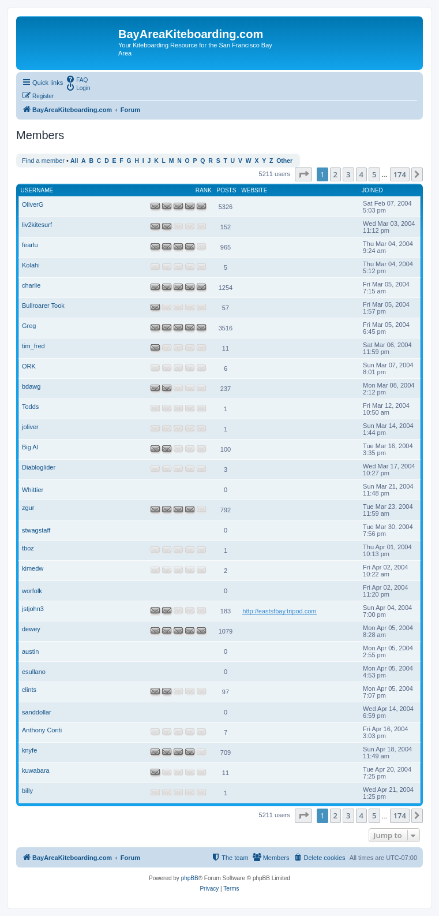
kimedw (32, 568)
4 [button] (361, 174)
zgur (28, 507)
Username (37, 190)
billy (27, 790)
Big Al (30, 447)
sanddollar (36, 712)
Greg (29, 325)
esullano (34, 671)
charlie (31, 285)
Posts (227, 190)
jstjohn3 (33, 608)
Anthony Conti (42, 730)
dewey (31, 628)
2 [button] (335, 174)
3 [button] (348, 174)
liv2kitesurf (37, 224)
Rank (204, 190)
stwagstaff (36, 530)
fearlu (30, 244)
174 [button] (399, 174)
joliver (30, 426)
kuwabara (36, 770)
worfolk (32, 590)
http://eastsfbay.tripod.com (279, 611)
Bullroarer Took (43, 305)
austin (30, 651)
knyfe (29, 750)
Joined (372, 190)
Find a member (43, 160)
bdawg (31, 386)
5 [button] (374, 174)
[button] (303, 174)
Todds (30, 406)
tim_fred (33, 345)
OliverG (32, 204)
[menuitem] (77, 79)
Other (284, 161)
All (74, 161)
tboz (28, 548)
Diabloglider (38, 467)
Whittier (32, 489)
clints (29, 689)
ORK (29, 366)
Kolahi (31, 265)
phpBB (189, 878)
